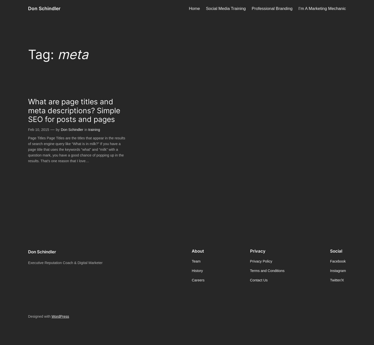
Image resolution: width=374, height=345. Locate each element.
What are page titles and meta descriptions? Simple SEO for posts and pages (74, 110)
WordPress (60, 316)
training (94, 130)
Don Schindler (44, 8)
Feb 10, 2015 (38, 130)
